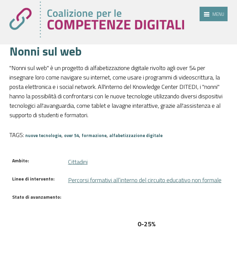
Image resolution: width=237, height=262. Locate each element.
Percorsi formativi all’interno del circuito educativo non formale (144, 180)
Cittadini (78, 161)
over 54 (71, 135)
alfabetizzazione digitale (135, 135)
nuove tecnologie (43, 135)
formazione (94, 135)
